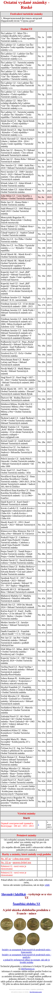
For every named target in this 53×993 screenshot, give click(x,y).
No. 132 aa (6, 862)
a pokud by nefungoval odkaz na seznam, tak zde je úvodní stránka (26, 961)
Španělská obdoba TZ (26, 903)
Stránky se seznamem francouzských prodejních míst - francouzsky (26, 950)
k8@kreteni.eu (27, 969)
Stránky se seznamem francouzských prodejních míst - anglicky (26, 956)
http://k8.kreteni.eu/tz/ (36, 992)
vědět (47, 885)
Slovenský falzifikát (13, 894)
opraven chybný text (22, 862)
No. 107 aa (6, 858)
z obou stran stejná (21, 858)
